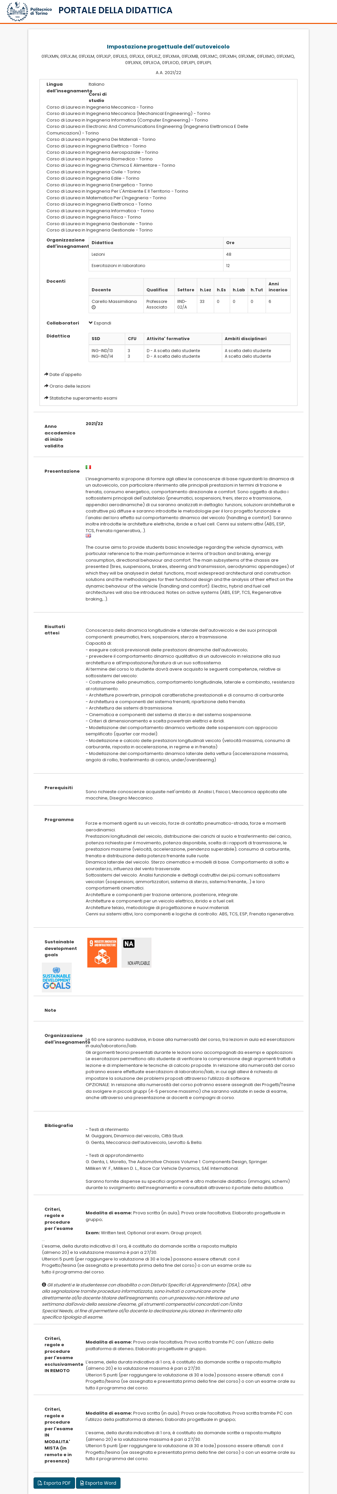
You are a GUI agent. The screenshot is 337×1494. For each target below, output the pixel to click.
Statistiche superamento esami (83, 398)
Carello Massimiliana (114, 301)
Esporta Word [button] (98, 1483)
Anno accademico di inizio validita (59, 436)
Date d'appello (65, 374)
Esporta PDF (54, 1483)
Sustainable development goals (60, 948)
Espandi (100, 323)
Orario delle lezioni (69, 386)
